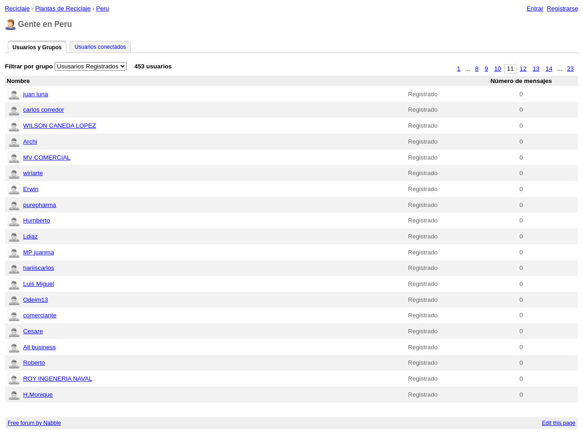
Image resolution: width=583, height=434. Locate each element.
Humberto (36, 220)
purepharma (39, 205)
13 (535, 68)
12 (523, 68)
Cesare (33, 331)
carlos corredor (43, 109)
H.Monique (38, 394)
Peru (102, 8)
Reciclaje (17, 8)
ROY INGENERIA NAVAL (57, 378)
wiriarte (33, 173)
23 (570, 68)
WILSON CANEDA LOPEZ (59, 125)
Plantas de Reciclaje (63, 8)
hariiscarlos (38, 267)
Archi (30, 141)
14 (549, 68)
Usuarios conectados (100, 47)
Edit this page (558, 423)
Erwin (31, 189)
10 (497, 68)
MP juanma (38, 252)
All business (39, 347)
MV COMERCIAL (47, 157)
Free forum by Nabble (34, 423)
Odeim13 (35, 299)
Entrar (535, 8)
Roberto (34, 362)
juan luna (35, 94)
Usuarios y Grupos (36, 47)
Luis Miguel (38, 283)
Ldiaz (30, 236)
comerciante (39, 315)
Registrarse (562, 8)
